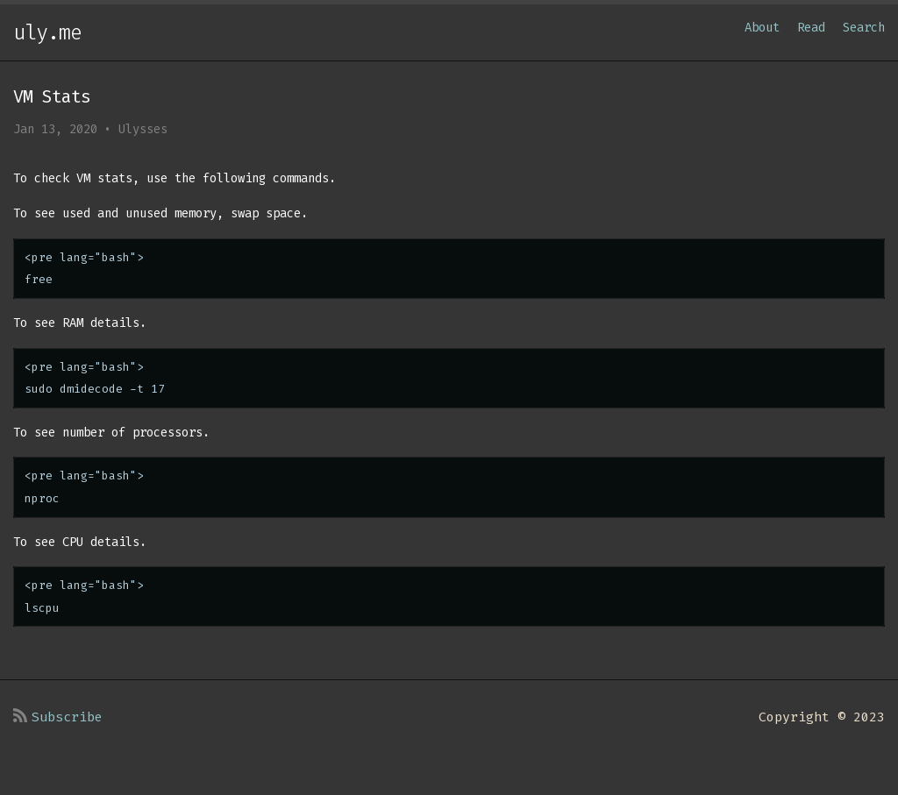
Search (864, 27)
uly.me (47, 32)
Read (811, 27)
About (762, 27)
